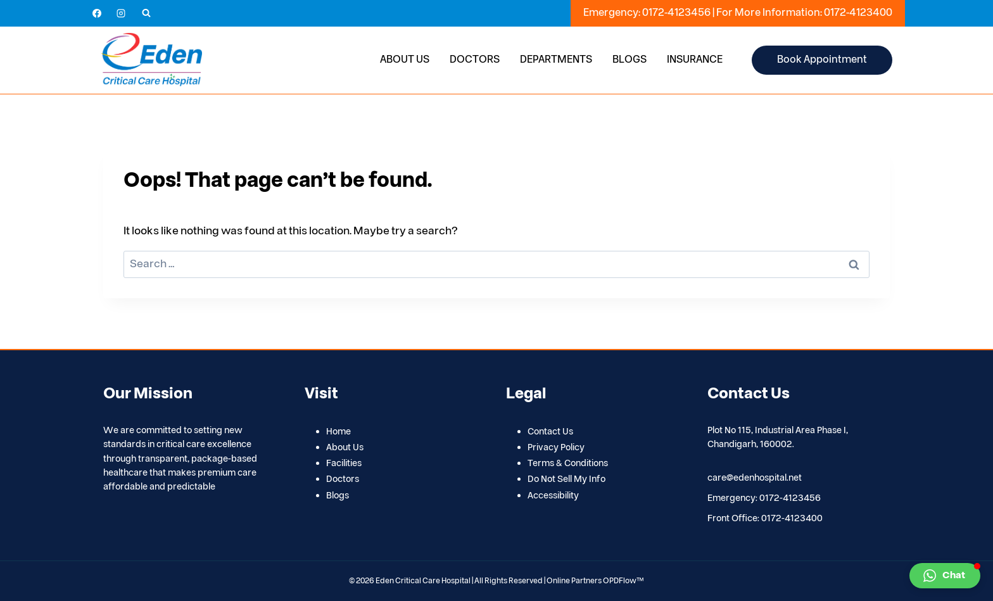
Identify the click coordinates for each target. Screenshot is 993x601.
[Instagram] (121, 13)
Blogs (629, 59)
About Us (404, 59)
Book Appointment (822, 59)
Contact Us (550, 432)
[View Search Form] (146, 13)
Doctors (475, 59)
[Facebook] (97, 13)
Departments (556, 59)
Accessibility (553, 496)
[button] (944, 575)
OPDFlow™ (623, 581)
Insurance (695, 59)
